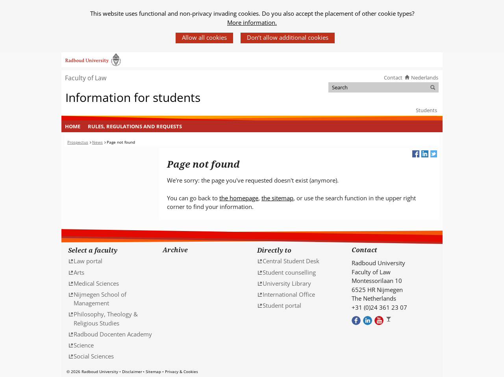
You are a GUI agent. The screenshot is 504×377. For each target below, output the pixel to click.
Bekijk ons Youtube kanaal (379, 320)
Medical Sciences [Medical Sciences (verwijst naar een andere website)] (96, 283)
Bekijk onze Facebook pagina (356, 320)
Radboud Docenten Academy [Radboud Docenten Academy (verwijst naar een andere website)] (113, 334)
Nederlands (424, 77)
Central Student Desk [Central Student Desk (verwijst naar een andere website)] (291, 261)
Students (426, 110)
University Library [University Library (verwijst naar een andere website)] (287, 283)
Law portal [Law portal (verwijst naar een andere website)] (88, 261)
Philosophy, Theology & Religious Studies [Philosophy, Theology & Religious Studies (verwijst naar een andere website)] (106, 318)
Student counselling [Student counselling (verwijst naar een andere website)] (289, 272)
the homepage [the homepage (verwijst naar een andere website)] (238, 198)
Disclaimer (132, 371)
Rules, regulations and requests (135, 126)
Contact (393, 77)
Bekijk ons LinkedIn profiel (367, 320)
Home (72, 126)
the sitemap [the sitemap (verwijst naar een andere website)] (277, 198)
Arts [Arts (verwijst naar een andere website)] (79, 272)
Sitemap (153, 371)
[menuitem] (72, 126)
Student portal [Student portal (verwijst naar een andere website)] (282, 305)
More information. (252, 22)
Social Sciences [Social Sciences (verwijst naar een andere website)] (94, 356)
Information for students (132, 97)
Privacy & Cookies (181, 371)
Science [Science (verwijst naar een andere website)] (84, 345)
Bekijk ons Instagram (390, 320)
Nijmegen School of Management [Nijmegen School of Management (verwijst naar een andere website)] (100, 298)
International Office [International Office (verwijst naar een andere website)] (289, 294)
